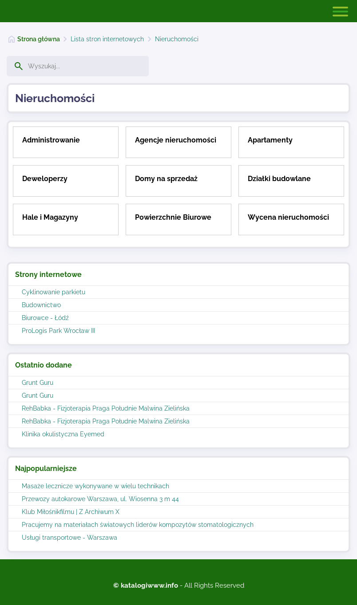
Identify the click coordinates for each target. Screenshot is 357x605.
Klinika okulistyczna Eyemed (63, 434)
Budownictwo (41, 304)
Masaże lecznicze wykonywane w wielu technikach (95, 486)
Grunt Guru (37, 382)
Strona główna (38, 39)
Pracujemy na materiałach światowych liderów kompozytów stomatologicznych (138, 524)
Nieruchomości (176, 39)
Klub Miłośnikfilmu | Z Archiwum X (70, 511)
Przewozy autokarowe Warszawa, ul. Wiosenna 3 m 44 (100, 498)
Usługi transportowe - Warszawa (69, 537)
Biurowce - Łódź (45, 317)
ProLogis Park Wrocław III (58, 330)
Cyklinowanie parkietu (53, 292)
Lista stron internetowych (107, 39)
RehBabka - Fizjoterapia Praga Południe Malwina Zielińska (106, 408)
